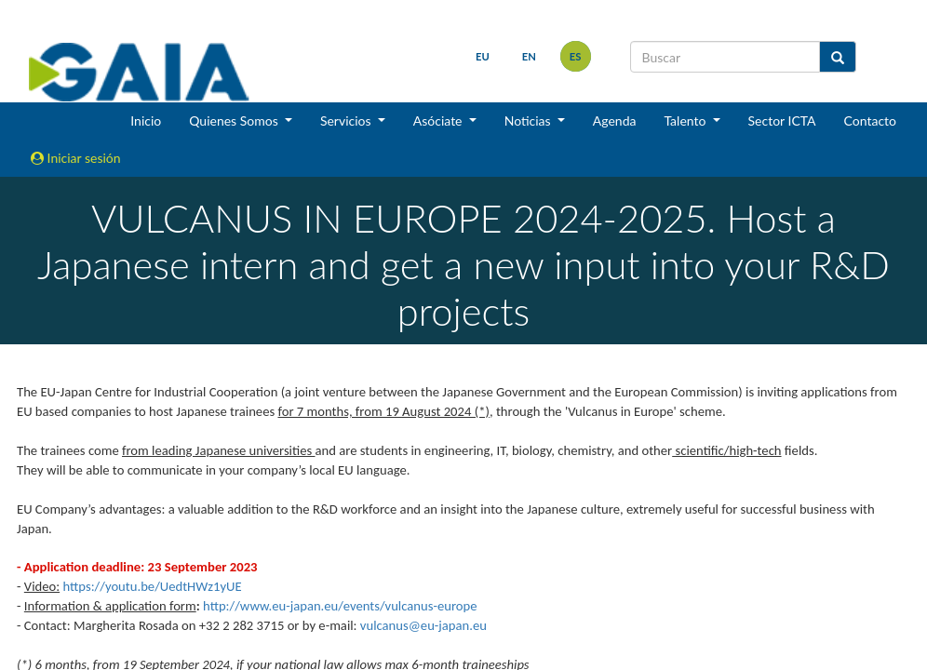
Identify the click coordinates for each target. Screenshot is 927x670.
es (576, 56)
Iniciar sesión (76, 158)
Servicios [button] (347, 120)
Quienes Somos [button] (235, 120)
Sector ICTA (782, 120)
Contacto (870, 120)
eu (483, 56)
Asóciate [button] (439, 120)
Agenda (615, 120)
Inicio (145, 120)
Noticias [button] (529, 120)
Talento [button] (686, 120)
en (529, 56)
